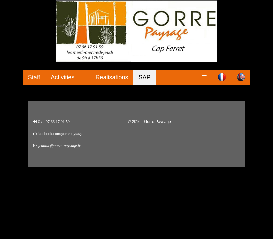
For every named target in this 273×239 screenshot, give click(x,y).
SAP (144, 77)
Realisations (111, 77)
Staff (34, 77)
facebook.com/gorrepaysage (60, 134)
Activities (62, 77)
